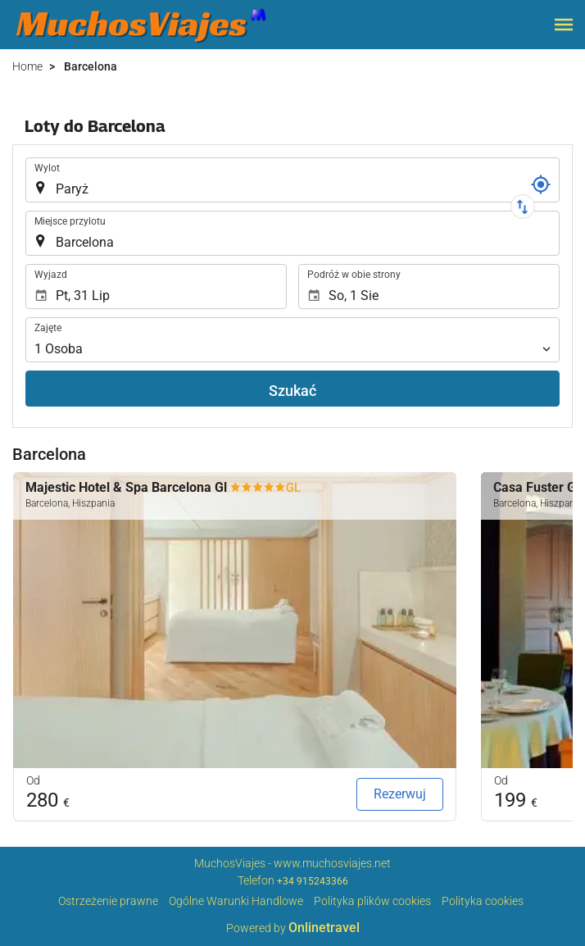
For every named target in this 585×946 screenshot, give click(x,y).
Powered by (293, 928)
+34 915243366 (312, 881)
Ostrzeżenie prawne (108, 900)
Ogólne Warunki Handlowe (236, 900)
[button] (564, 25)
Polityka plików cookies (372, 900)
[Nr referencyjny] (540, 184)
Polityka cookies (483, 900)
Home (27, 66)
